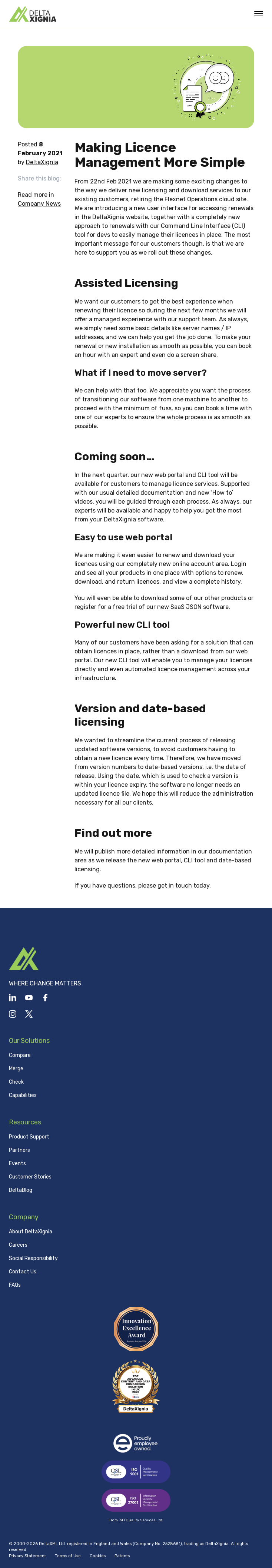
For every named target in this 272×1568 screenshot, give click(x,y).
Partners (19, 1150)
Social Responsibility (33, 1258)
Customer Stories (30, 1177)
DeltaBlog (20, 1190)
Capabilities (23, 1095)
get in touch (174, 885)
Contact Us (22, 1272)
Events (17, 1163)
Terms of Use (68, 1556)
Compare (20, 1055)
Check (16, 1082)
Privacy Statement (27, 1556)
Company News (39, 203)
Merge (16, 1068)
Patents (122, 1556)
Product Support (29, 1137)
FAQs (15, 1285)
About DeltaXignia (30, 1232)
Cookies (98, 1556)
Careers (18, 1245)
